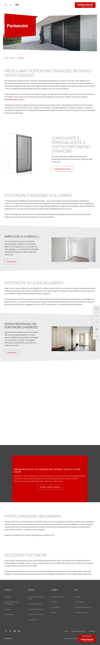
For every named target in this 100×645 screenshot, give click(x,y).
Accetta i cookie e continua (50, 487)
